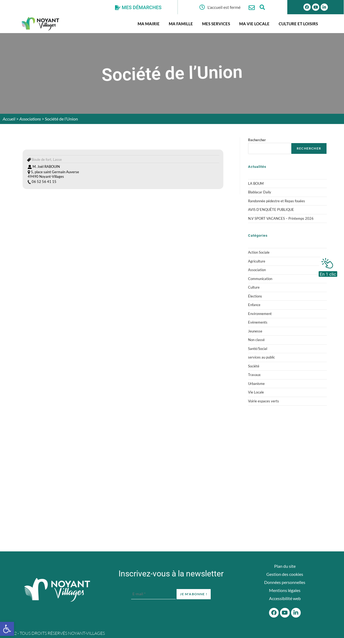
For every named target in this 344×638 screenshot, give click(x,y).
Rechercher (257, 140)
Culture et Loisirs (298, 23)
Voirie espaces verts (263, 401)
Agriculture (256, 261)
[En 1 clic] (328, 266)
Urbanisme (256, 383)
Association (257, 270)
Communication (260, 279)
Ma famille (181, 23)
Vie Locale (256, 392)
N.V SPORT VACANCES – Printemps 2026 (281, 218)
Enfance (254, 305)
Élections (255, 296)
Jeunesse (255, 331)
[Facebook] (274, 613)
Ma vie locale (254, 23)
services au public (261, 357)
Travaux (254, 375)
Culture (254, 287)
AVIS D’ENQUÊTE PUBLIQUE (271, 209)
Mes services (216, 23)
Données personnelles (284, 582)
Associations (30, 118)
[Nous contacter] (252, 8)
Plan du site (285, 566)
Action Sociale (259, 252)
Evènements (257, 322)
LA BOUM (256, 183)
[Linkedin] (324, 7)
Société (253, 366)
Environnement (260, 313)
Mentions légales (284, 590)
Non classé (256, 340)
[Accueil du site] (57, 590)
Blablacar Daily (259, 192)
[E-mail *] (153, 594)
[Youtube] (315, 7)
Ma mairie (149, 23)
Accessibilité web (285, 598)
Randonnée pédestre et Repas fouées (276, 201)
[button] (7, 629)
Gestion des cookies (284, 574)
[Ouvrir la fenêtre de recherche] (262, 7)
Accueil (9, 118)
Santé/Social (257, 348)
